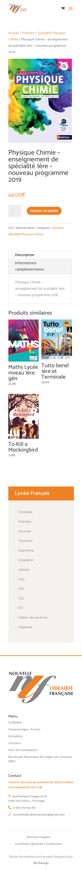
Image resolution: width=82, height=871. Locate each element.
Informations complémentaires (29, 266)
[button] (64, 66)
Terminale (25, 512)
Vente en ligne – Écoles (24, 729)
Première (28, 33)
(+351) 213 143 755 (21, 807)
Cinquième (25, 560)
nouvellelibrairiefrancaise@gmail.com (36, 814)
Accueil (13, 33)
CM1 (21, 589)
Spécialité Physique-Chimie (25, 234)
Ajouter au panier (44, 211)
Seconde (24, 531)
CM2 (21, 579)
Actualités (15, 736)
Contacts (14, 743)
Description (24, 255)
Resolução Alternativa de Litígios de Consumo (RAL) (40, 759)
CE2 (21, 598)
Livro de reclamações (23, 750)
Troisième (25, 541)
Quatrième (26, 551)
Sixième (23, 570)
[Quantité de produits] (14, 211)
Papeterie (25, 627)
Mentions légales (39, 837)
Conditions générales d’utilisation (38, 844)
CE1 (20, 608)
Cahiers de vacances (33, 618)
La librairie (15, 722)
